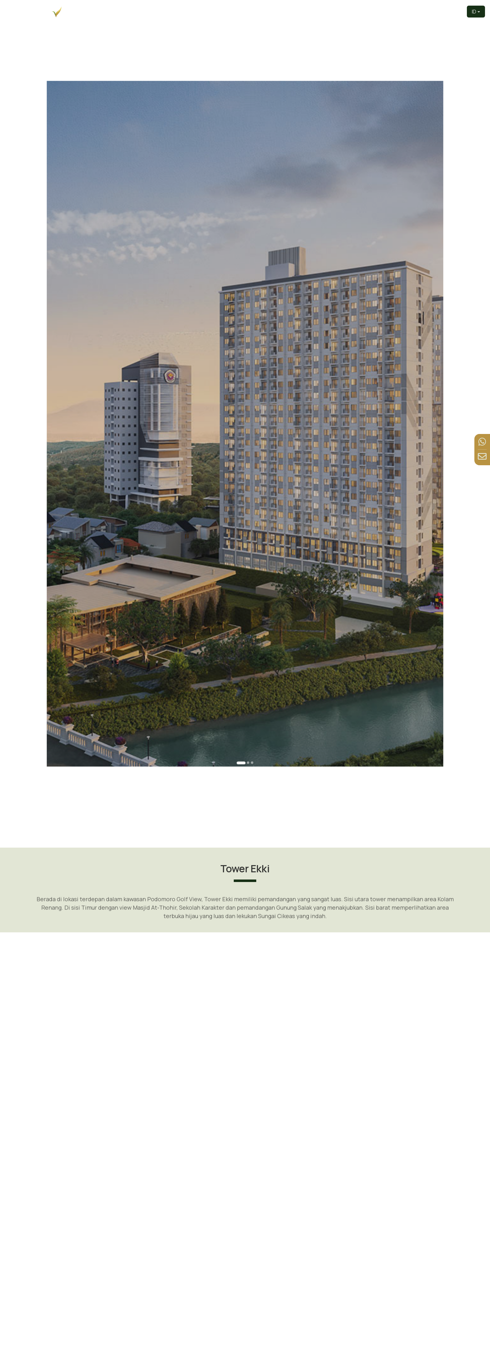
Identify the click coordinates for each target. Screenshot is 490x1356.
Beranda (233, 12)
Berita (429, 12)
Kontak (451, 12)
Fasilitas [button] (399, 12)
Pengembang (267, 12)
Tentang (301, 12)
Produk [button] (328, 12)
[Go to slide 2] (247, 614)
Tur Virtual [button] (362, 12)
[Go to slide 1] (242, 614)
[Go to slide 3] (249, 614)
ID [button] (474, 11)
